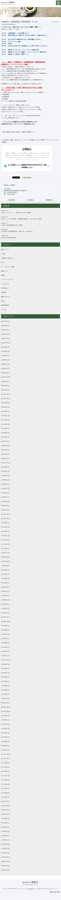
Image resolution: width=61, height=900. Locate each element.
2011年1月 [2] (5, 801)
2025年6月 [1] (5, 325)
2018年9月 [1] (5, 493)
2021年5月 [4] (5, 424)
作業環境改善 (5, 305)
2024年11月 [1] (5, 338)
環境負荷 (3, 292)
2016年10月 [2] (5, 561)
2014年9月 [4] (5, 625)
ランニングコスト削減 (7, 267)
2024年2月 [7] (5, 368)
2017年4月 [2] (5, 540)
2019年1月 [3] (5, 488)
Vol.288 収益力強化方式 (30, 237)
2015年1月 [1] (5, 613)
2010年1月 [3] (5, 853)
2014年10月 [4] (5, 621)
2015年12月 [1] (5, 587)
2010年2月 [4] (5, 848)
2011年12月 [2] (5, 754)
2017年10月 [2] (5, 518)
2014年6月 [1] (5, 638)
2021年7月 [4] (5, 416)
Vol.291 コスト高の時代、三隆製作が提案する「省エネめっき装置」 (30, 218)
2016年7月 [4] (5, 574)
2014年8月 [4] (5, 630)
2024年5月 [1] (5, 356)
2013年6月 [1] (5, 677)
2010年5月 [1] (5, 836)
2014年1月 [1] (5, 656)
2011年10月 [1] (5, 763)
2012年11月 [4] (5, 707)
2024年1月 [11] (5, 373)
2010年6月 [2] (5, 831)
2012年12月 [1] (5, 703)
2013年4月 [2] (5, 685)
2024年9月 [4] (5, 347)
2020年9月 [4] (5, 450)
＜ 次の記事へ (11, 200)
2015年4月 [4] (5, 600)
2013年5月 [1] (5, 681)
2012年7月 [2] (5, 724)
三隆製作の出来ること (7, 258)
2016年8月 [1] (5, 570)
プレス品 (3, 309)
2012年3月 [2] (5, 741)
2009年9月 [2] (5, 870)
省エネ (3, 262)
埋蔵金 (3, 275)
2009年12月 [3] (5, 857)
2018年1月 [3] (5, 510)
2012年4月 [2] (5, 737)
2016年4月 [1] (5, 578)
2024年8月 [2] (5, 351)
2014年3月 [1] (5, 647)
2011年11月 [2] (5, 758)
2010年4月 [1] (5, 840)
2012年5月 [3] (5, 733)
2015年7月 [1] (5, 591)
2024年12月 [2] (5, 334)
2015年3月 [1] (5, 604)
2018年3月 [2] (5, 501)
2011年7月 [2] (5, 776)
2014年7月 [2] (5, 634)
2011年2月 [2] (5, 797)
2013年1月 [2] (5, 698)
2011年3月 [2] (5, 793)
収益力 (3, 301)
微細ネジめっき (5, 297)
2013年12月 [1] (5, 660)
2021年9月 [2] (5, 407)
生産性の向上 (5, 288)
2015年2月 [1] (5, 608)
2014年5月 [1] (5, 643)
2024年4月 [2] (5, 360)
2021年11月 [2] (5, 398)
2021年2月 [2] (5, 437)
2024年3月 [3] (5, 364)
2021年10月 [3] (5, 403)
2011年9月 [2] (5, 767)
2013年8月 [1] (5, 668)
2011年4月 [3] (5, 788)
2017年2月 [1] (5, 548)
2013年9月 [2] (5, 664)
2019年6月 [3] (5, 476)
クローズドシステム (7, 279)
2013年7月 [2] (5, 673)
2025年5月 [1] (5, 330)
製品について (5, 249)
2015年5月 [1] (5, 596)
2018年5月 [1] (5, 497)
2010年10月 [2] (5, 814)
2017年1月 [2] (5, 553)
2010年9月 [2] (5, 818)
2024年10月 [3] (5, 343)
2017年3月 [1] (5, 544)
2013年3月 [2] (5, 690)
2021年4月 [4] (5, 428)
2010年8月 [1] (5, 823)
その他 (3, 254)
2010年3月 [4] (5, 844)
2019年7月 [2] (5, 471)
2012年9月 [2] (5, 716)
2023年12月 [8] (5, 377)
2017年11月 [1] (5, 514)
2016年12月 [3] (5, 557)
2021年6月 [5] (5, 420)
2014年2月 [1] (5, 651)
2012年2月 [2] (5, 746)
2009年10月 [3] (5, 866)
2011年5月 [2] (5, 784)
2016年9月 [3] (5, 565)
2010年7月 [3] (5, 827)
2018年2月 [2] (5, 505)
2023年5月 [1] (5, 381)
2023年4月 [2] (5, 385)
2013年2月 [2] (5, 694)
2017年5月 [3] (5, 536)
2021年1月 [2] (5, 441)
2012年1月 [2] (5, 750)
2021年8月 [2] (5, 411)
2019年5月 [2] (5, 480)
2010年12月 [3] (5, 806)
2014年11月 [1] (5, 617)
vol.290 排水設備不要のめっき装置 (30, 224)
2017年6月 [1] (5, 531)
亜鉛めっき (4, 271)
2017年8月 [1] (5, 523)
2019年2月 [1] (5, 484)
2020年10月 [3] (5, 445)
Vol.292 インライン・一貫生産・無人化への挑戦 (30, 212)
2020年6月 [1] (5, 458)
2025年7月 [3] (5, 321)
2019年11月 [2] (5, 463)
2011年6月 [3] (5, 780)
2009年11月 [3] (5, 861)
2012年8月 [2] (5, 720)
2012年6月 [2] (5, 728)
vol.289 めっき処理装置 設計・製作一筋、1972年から (30, 230)
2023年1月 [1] (5, 390)
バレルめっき (5, 284)
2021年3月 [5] (5, 433)
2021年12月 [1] (5, 394)
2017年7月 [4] (5, 527)
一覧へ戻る (30, 200)
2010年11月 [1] (5, 810)
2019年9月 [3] (5, 467)
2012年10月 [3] (5, 711)
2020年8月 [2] (5, 454)
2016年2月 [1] (5, 583)
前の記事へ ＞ (50, 200)
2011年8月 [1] (5, 771)
